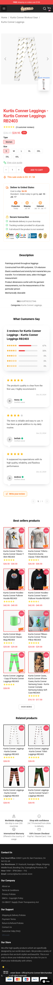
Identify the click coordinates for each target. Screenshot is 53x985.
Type (5, 137)
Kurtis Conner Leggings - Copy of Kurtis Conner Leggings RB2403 (13, 678)
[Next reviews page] (47, 501)
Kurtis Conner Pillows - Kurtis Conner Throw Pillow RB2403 (38, 637)
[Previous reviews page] (33, 501)
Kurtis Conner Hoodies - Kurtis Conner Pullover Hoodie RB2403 (13, 596)
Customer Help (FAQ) (11, 931)
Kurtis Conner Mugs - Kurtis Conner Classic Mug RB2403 (12, 637)
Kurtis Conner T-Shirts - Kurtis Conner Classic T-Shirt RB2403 (13, 554)
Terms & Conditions (10, 890)
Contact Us (7, 927)
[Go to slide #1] (19, 99)
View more (26, 707)
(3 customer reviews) (25, 127)
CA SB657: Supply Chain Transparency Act (20, 902)
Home (4, 17)
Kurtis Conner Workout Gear (24, 17)
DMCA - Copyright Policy (12, 898)
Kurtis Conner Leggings (12, 22)
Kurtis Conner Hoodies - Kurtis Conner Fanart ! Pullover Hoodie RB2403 (38, 596)
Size (5, 146)
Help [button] (46, 981)
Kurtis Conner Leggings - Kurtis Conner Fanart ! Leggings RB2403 (38, 793)
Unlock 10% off (5, 972)
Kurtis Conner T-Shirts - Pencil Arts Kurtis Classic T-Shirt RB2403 (38, 554)
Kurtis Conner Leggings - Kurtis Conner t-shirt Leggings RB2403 (38, 751)
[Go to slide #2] (34, 99)
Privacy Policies (9, 894)
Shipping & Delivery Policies (14, 915)
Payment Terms (9, 919)
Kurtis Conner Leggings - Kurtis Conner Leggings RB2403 (13, 751)
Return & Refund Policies (12, 923)
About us (6, 886)
